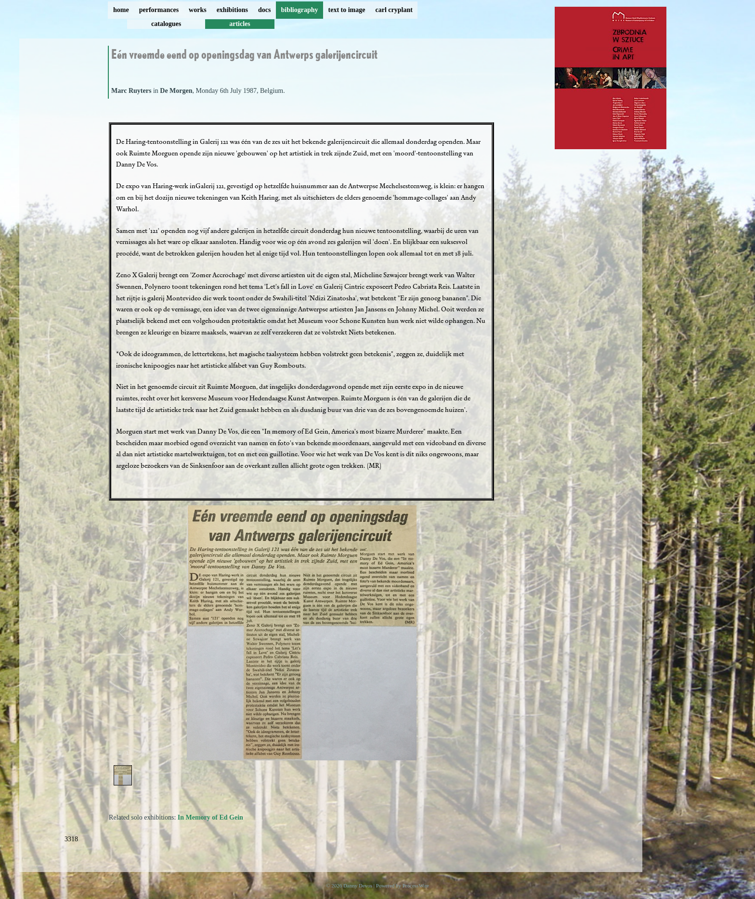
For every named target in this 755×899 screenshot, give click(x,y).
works (198, 9)
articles (239, 23)
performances (159, 9)
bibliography (299, 9)
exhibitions (232, 9)
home (121, 9)
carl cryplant (393, 9)
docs (264, 9)
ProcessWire (416, 885)
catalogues (166, 23)
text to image (346, 9)
